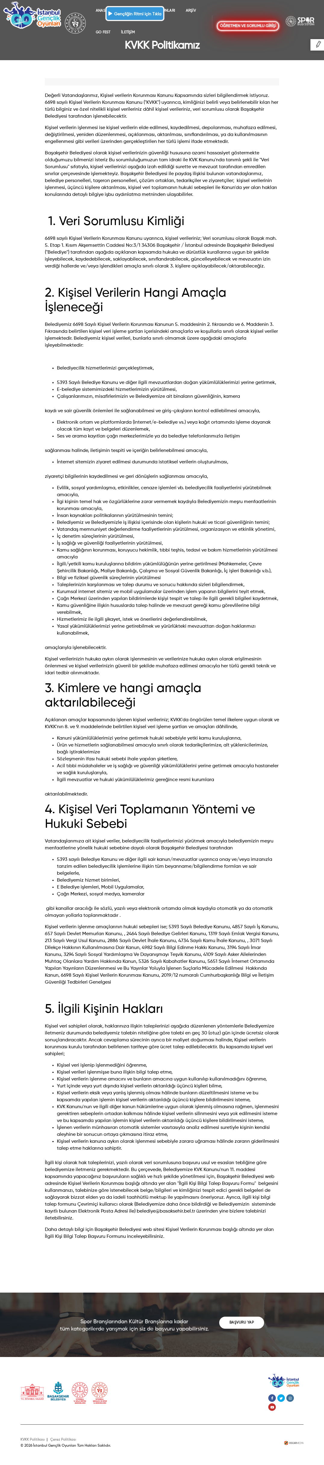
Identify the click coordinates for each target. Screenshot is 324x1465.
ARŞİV (108, 32)
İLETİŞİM (155, 32)
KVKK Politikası (32, 1440)
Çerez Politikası (63, 1440)
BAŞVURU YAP (241, 1322)
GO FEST (130, 32)
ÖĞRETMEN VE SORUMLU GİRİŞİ (245, 26)
